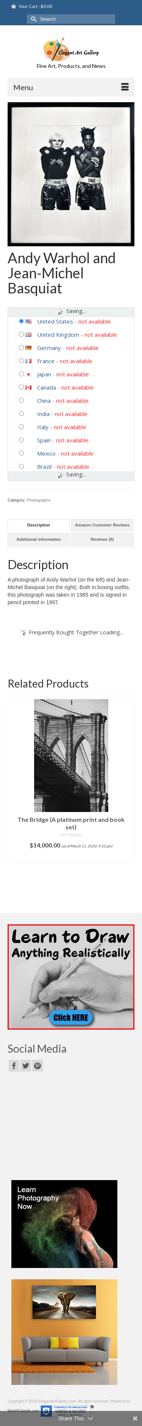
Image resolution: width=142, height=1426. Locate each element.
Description (38, 525)
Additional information (38, 539)
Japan (44, 374)
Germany (49, 348)
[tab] (39, 525)
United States (55, 321)
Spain (44, 440)
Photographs (38, 500)
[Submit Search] (32, 19)
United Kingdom (58, 334)
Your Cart (31, 6)
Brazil (44, 466)
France (46, 361)
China (44, 400)
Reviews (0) (102, 539)
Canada (46, 387)
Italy (42, 427)
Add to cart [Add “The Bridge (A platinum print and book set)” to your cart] (71, 857)
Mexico (46, 453)
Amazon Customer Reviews (102, 525)
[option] (71, 781)
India (43, 414)
